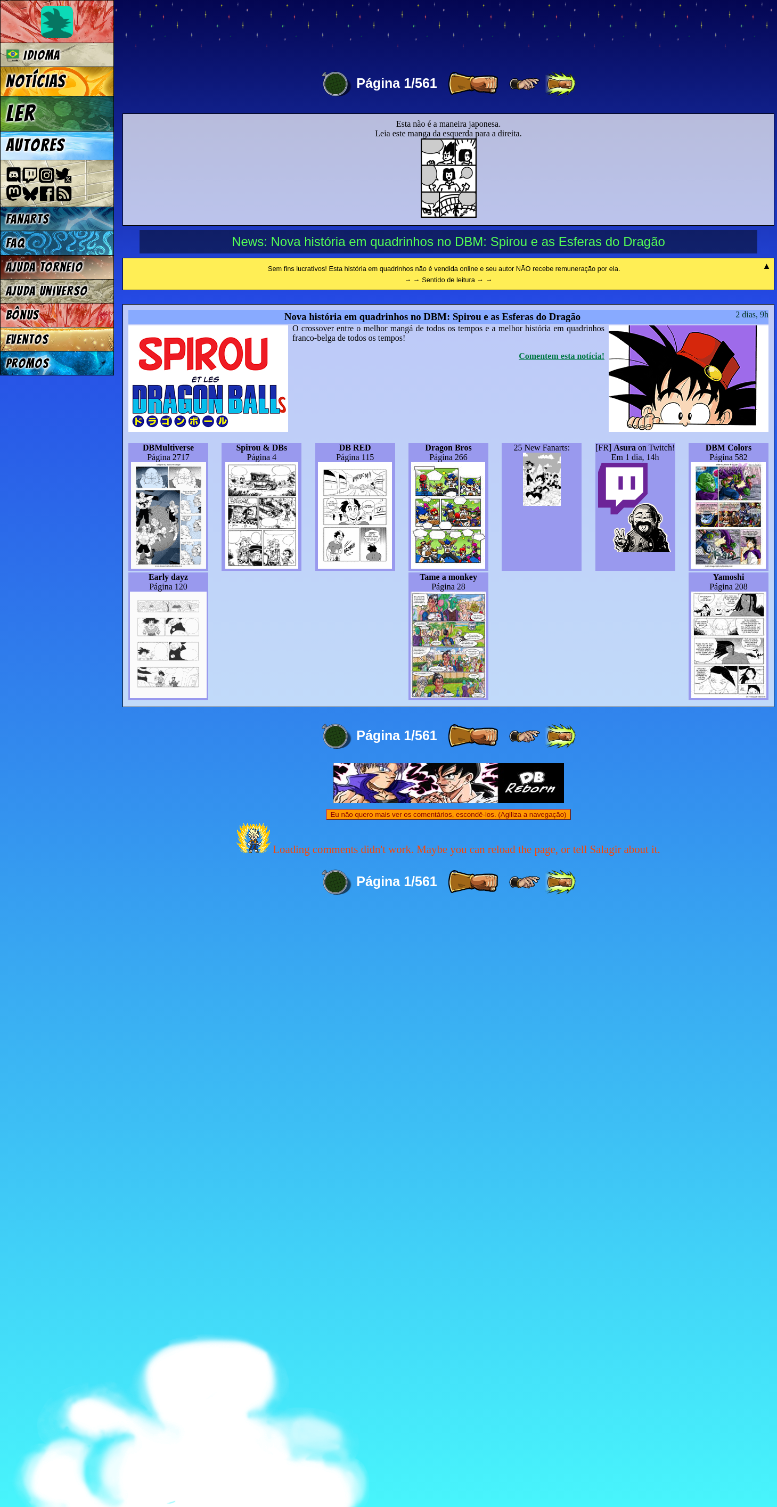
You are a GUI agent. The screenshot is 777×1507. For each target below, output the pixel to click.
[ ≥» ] (525, 84)
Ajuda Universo (47, 291)
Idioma (33, 55)
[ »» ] (560, 84)
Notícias (36, 81)
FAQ (15, 243)
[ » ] (473, 84)
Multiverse (277, 30)
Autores (35, 145)
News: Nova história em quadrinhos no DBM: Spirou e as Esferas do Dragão (448, 241)
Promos (28, 363)
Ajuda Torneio (44, 267)
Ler (21, 113)
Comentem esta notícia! (561, 951)
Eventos (27, 339)
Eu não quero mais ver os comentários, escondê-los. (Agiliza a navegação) (448, 1410)
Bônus (22, 315)
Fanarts (28, 219)
